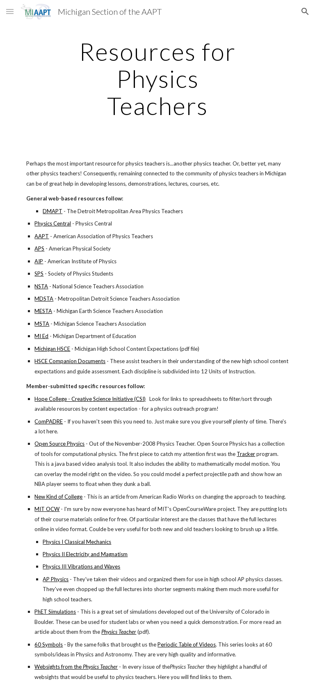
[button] (10, 11)
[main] (157, 78)
